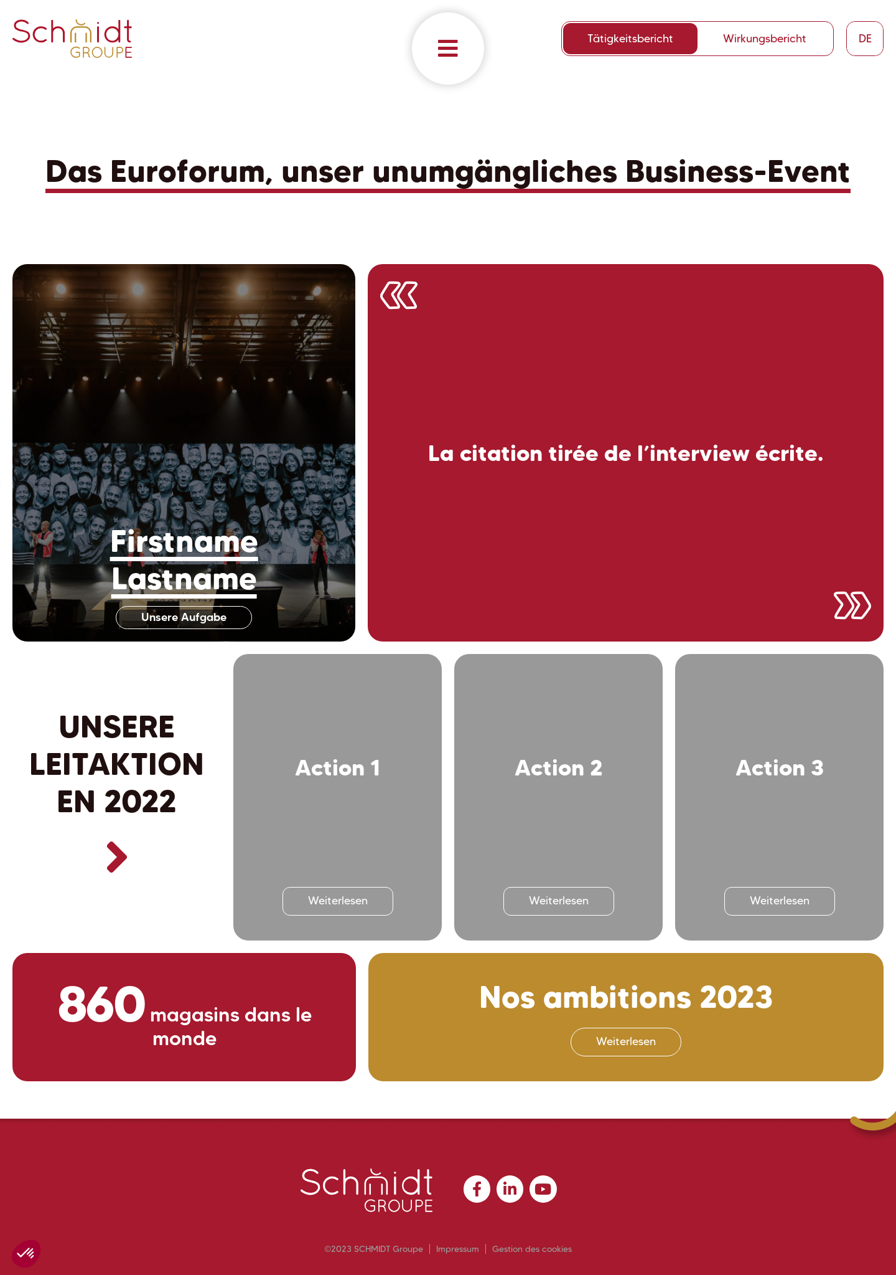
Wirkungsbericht (764, 38)
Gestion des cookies (532, 1248)
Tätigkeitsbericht (630, 38)
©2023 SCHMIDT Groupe (373, 1248)
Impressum (457, 1248)
